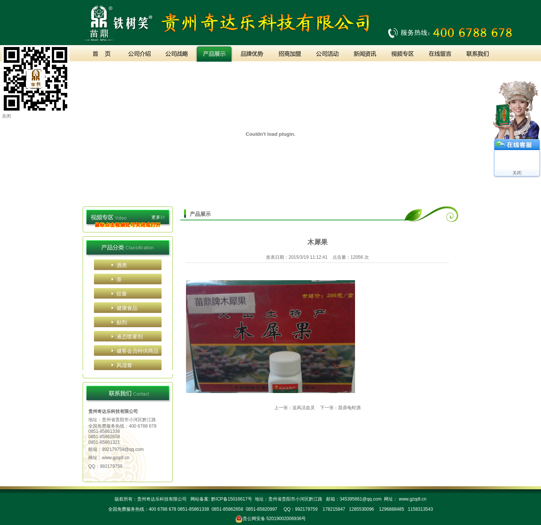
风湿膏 (124, 365)
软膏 (121, 294)
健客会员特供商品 (137, 351)
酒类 (121, 265)
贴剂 (121, 322)
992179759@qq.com (123, 449)
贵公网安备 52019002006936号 (274, 518)
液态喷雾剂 (129, 337)
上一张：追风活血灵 (294, 407)
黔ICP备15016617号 (231, 499)
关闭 (516, 173)
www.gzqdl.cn (115, 457)
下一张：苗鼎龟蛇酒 (340, 407)
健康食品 (127, 308)
